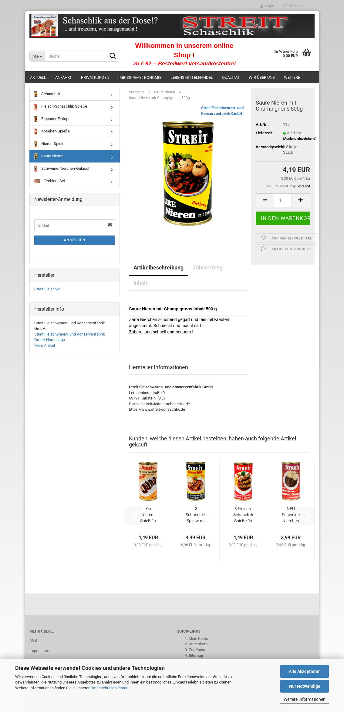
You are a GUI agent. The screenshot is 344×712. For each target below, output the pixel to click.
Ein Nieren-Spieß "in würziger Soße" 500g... (148, 515)
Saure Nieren (48, 156)
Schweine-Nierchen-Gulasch (62, 169)
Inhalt (140, 282)
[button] (265, 200)
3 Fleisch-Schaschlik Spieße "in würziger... (243, 515)
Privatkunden (95, 77)
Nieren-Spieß (49, 144)
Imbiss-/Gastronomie (139, 77)
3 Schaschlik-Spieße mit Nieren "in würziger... (196, 515)
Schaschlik (47, 94)
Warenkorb (198, 644)
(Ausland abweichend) (299, 139)
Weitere (292, 77)
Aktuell (38, 77)
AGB (33, 640)
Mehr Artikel (44, 345)
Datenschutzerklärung (109, 688)
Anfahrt (63, 77)
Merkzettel (294, 6)
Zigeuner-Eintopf (52, 119)
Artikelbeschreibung (158, 267)
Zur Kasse (197, 649)
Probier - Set (49, 181)
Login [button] (267, 6)
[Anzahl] (283, 200)
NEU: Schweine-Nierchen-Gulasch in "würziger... (291, 515)
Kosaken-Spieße (52, 132)
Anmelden (75, 240)
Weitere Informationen (304, 699)
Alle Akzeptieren (305, 671)
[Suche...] (37, 56)
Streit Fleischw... (48, 289)
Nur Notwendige (304, 686)
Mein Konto (198, 638)
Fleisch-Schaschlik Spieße (60, 107)
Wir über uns (262, 77)
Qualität (231, 77)
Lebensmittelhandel (191, 77)
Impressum (39, 650)
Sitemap (196, 655)
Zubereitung (208, 267)
